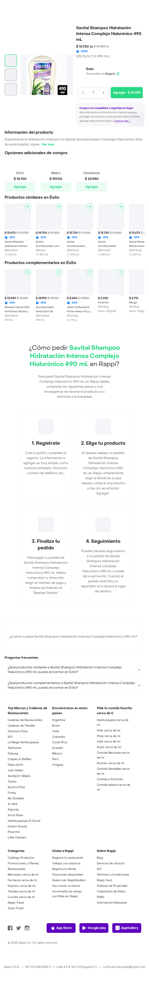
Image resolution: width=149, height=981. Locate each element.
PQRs (100, 897)
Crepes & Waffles (19, 759)
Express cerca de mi (22, 886)
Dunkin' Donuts (17, 826)
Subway (13, 753)
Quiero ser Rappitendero (69, 880)
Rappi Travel (16, 903)
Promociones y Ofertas (23, 863)
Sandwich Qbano (19, 776)
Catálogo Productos (21, 858)
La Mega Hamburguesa (23, 742)
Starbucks (14, 748)
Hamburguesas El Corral (24, 821)
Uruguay (57, 765)
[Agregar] (28, 207)
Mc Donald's (16, 798)
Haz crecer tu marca (66, 886)
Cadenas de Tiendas (21, 726)
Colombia (58, 737)
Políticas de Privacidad (112, 886)
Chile (55, 731)
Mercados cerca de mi (23, 875)
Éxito (90, 69)
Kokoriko (13, 810)
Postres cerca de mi (110, 763)
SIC (99, 869)
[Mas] (103, 93)
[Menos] (83, 93)
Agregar (20, 187)
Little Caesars (17, 837)
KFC (10, 737)
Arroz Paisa (15, 815)
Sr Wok (12, 804)
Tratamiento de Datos (111, 891)
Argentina (58, 720)
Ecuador (57, 748)
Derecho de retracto (111, 863)
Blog (100, 858)
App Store (61, 928)
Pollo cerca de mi (108, 730)
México (57, 753)
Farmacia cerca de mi (22, 880)
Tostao (12, 781)
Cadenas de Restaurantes (25, 720)
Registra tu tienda (64, 869)
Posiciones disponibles (67, 875)
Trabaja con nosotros (66, 863)
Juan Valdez (15, 770)
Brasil (56, 726)
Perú (55, 759)
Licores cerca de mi (21, 897)
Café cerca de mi (108, 741)
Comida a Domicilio (110, 779)
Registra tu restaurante (67, 858)
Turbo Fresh (16, 908)
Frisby (12, 793)
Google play (94, 928)
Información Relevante (112, 903)
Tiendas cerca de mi (21, 891)
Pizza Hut (14, 832)
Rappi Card (104, 880)
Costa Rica (59, 742)
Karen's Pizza (16, 787)
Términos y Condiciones (113, 875)
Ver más (48, 144)
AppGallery (126, 928)
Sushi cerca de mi (109, 747)
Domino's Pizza (18, 731)
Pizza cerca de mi (109, 736)
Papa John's (15, 765)
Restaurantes (17, 869)
